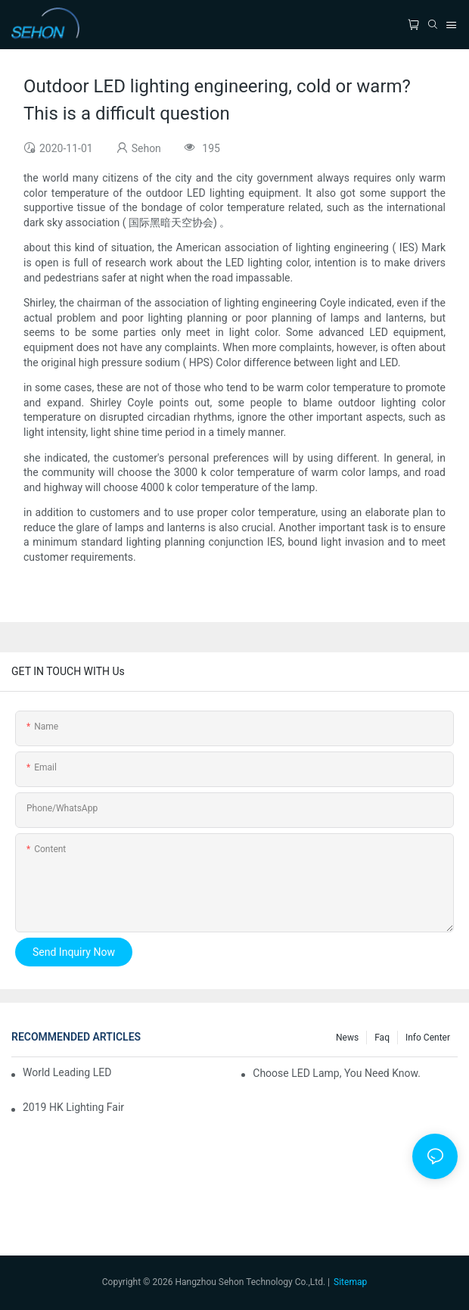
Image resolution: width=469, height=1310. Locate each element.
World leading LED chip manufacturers (68, 1072)
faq (382, 1037)
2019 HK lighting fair (73, 1107)
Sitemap (350, 1282)
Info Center (427, 1037)
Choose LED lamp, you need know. (337, 1073)
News (347, 1037)
